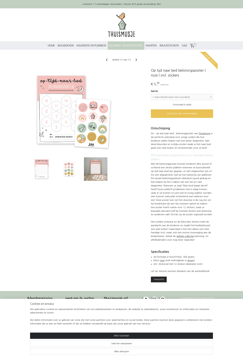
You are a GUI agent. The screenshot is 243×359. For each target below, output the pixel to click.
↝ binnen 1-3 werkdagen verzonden (102, 4)
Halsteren (157, 334)
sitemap (108, 353)
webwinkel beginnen (127, 353)
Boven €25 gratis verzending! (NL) (142, 4)
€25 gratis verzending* (123, 307)
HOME (51, 45)
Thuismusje (204, 133)
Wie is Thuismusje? (77, 311)
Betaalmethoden (37, 323)
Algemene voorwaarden (81, 315)
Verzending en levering (41, 307)
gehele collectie (185, 236)
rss (115, 353)
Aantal (154, 91)
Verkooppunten (37, 315)
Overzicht (159, 279)
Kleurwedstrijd (36, 319)
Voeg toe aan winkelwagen (182, 113)
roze (162, 260)
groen (190, 260)
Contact (70, 307)
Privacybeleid (74, 319)
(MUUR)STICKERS (169, 45)
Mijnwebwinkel (157, 353)
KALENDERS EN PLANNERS (91, 45)
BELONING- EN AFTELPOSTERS (126, 45)
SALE (184, 45)
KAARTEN (151, 45)
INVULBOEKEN (66, 45)
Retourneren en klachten (42, 311)
